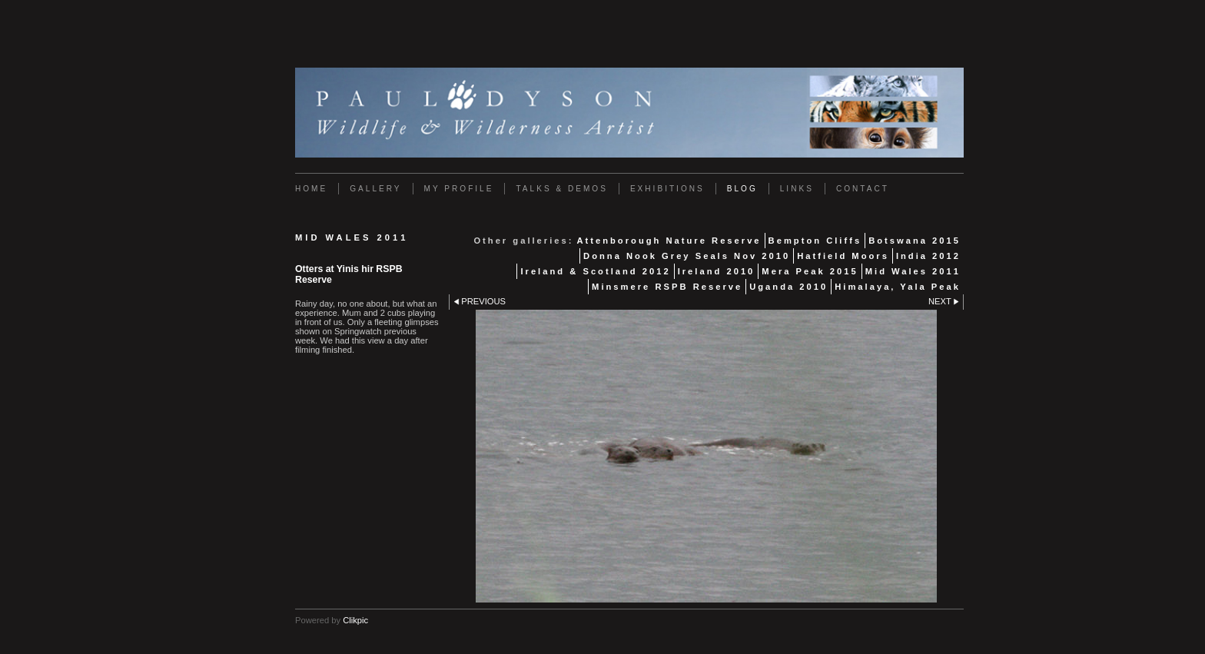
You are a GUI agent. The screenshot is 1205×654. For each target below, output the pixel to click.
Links (797, 188)
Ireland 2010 (716, 271)
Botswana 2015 (914, 240)
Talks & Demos (561, 188)
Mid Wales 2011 (913, 271)
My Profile (459, 188)
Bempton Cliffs (815, 240)
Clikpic (355, 620)
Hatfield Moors (843, 256)
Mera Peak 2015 (810, 271)
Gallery (375, 188)
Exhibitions (667, 188)
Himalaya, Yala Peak (898, 286)
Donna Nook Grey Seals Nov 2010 (686, 256)
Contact (862, 188)
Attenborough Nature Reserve (668, 240)
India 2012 (928, 256)
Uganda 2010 (788, 286)
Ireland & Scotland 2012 (595, 271)
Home (311, 188)
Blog (742, 188)
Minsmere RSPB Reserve (667, 286)
